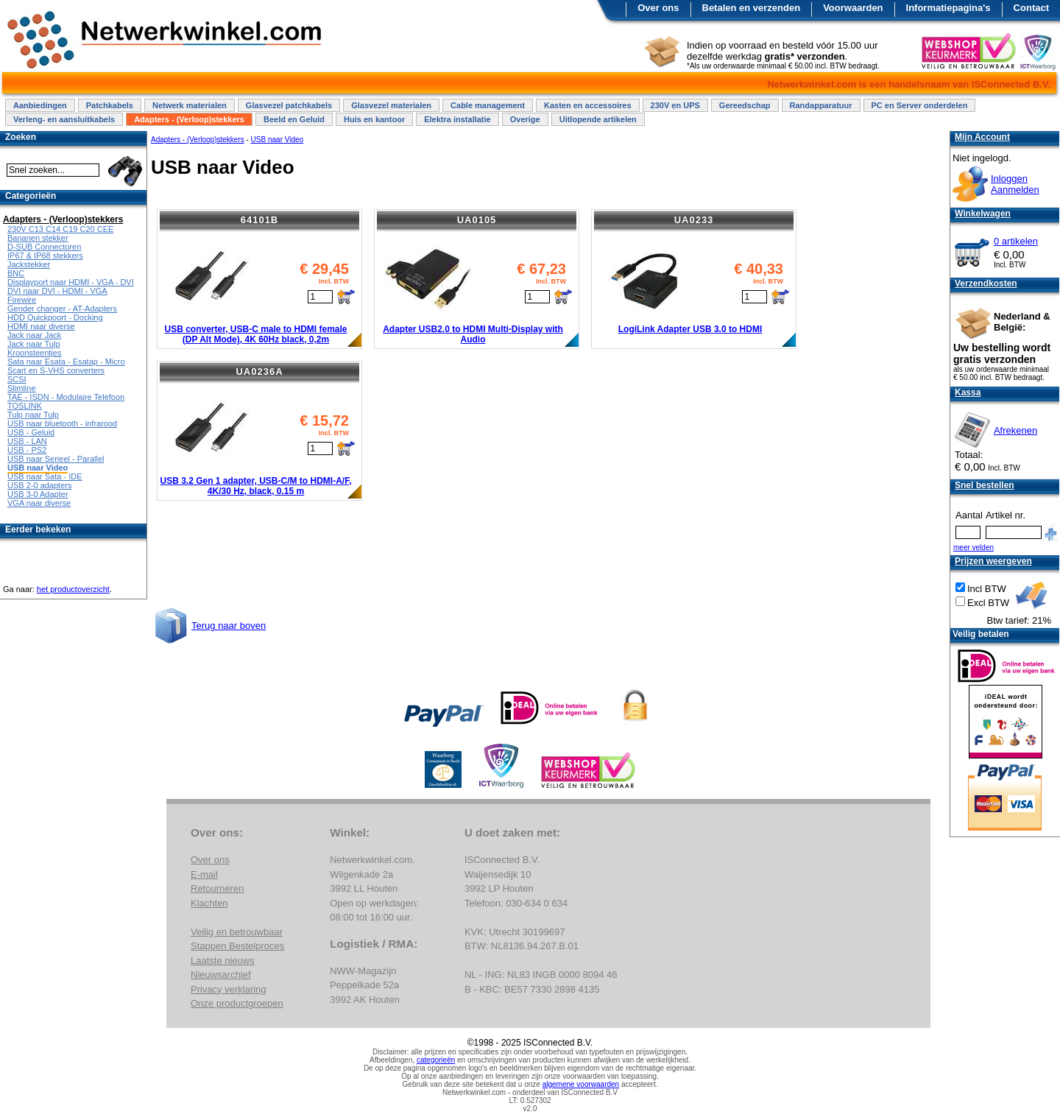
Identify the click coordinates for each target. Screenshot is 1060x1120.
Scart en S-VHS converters (56, 370)
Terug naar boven (228, 625)
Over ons (658, 7)
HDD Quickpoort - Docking (55, 317)
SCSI (16, 379)
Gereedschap (745, 105)
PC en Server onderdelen (920, 105)
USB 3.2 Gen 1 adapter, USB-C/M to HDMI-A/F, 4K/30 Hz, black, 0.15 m (255, 486)
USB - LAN (27, 441)
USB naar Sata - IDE (44, 476)
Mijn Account (982, 137)
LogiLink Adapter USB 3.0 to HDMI (690, 329)
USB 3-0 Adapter (37, 494)
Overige (525, 119)
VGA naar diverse (39, 503)
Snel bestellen (984, 485)
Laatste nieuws (223, 960)
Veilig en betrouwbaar (237, 931)
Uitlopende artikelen (598, 119)
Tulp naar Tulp (33, 414)
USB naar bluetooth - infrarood (62, 423)
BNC (15, 273)
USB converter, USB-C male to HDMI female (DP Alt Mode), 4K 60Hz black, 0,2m (255, 334)
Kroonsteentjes (34, 352)
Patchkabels (109, 105)
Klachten (209, 903)
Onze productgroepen (237, 1003)
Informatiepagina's (948, 7)
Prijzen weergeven (993, 561)
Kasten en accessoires (588, 105)
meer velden (973, 547)
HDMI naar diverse (41, 326)
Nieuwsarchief (221, 974)
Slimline (21, 388)
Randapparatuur (821, 105)
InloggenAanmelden (1015, 184)
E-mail (204, 874)
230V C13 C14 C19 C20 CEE (60, 229)
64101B (260, 219)
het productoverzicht (73, 589)
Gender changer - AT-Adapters (62, 308)
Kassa (968, 392)
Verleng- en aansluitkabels (64, 119)
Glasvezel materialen (391, 105)
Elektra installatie (457, 119)
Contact (1031, 7)
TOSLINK (24, 405)
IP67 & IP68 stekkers (45, 255)
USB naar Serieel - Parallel (55, 458)
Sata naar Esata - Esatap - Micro (66, 361)
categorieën (436, 1060)
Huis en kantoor (374, 119)
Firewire (21, 299)
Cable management (488, 105)
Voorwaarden (853, 7)
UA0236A (259, 371)
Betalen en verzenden (751, 7)
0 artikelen (1016, 241)
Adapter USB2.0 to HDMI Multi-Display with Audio (473, 334)
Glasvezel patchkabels (289, 105)
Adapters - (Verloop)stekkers (189, 119)
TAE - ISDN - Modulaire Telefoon (65, 396)
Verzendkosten (986, 283)
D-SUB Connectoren (44, 246)
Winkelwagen (983, 213)
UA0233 (694, 219)
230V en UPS (675, 105)
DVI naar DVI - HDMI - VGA (57, 290)
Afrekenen (1015, 430)
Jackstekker (28, 264)
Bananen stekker (37, 237)
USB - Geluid (30, 432)
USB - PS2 (26, 449)
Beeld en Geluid (294, 119)
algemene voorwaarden (581, 1084)
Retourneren (217, 888)
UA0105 (477, 219)
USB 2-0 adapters (39, 485)
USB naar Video (277, 139)
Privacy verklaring (228, 989)
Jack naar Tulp (33, 343)
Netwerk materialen (189, 105)
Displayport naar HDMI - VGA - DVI (70, 282)
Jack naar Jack (34, 335)
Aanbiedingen (40, 105)
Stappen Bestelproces (237, 945)
